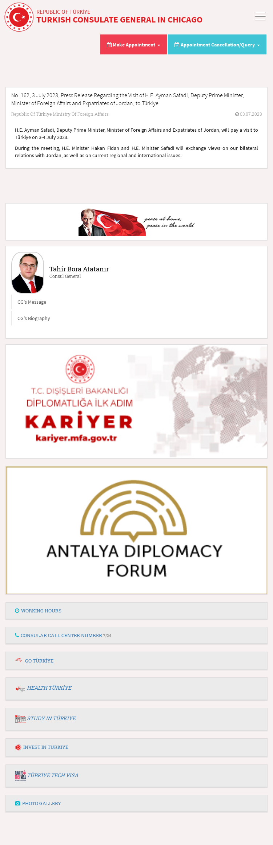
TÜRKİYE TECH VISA (52, 775)
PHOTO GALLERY (38, 803)
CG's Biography (33, 318)
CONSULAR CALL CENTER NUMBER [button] (63, 635)
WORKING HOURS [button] (38, 610)
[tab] (136, 611)
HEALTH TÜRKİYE (49, 687)
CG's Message (31, 302)
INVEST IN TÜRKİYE (41, 747)
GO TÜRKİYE (39, 660)
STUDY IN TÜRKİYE (51, 718)
